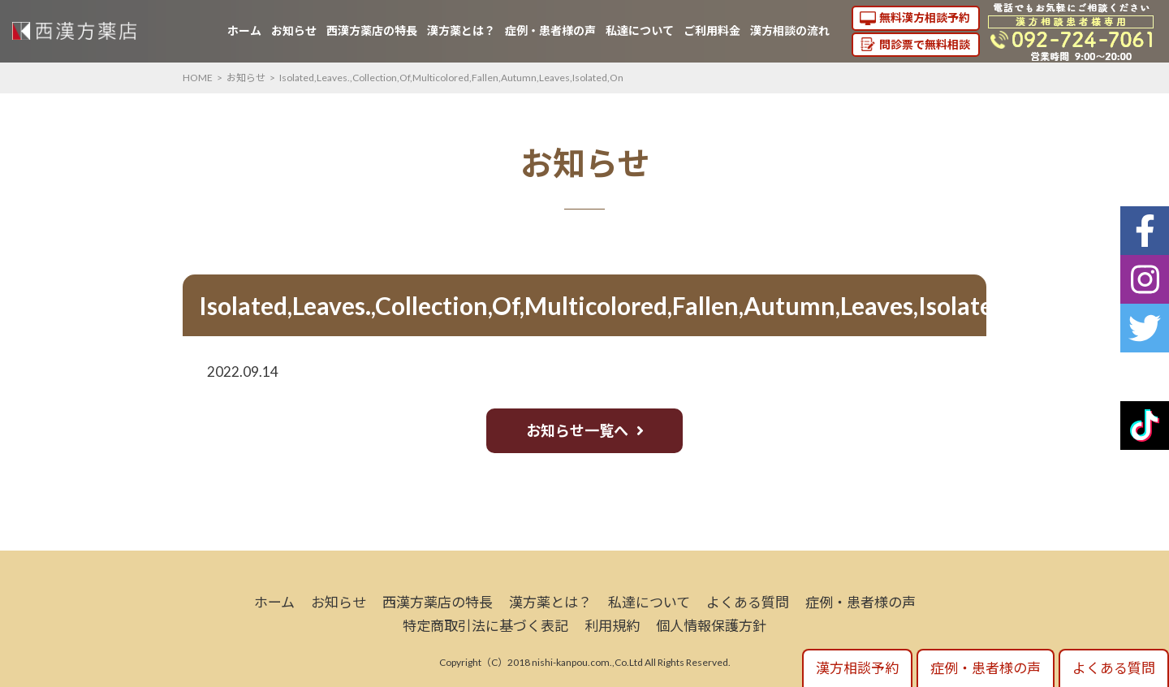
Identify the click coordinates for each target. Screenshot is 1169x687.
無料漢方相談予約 (924, 17)
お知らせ (294, 30)
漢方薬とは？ (461, 30)
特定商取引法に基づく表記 (485, 625)
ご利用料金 (712, 30)
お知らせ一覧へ (577, 430)
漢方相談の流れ (790, 30)
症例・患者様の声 (550, 30)
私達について (640, 30)
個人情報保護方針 (711, 625)
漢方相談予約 (857, 667)
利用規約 (612, 625)
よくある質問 (747, 602)
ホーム (244, 30)
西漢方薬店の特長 (371, 30)
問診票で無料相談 (924, 44)
